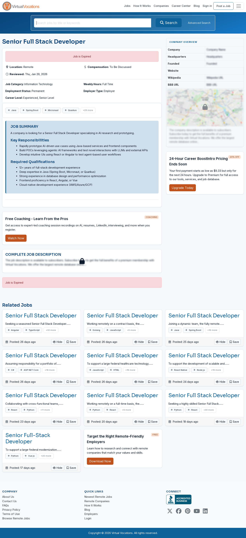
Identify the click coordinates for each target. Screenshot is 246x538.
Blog (197, 6)
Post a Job (223, 6)
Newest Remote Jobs (98, 496)
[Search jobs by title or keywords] (92, 23)
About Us (8, 496)
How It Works (142, 6)
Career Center (181, 6)
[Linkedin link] (205, 511)
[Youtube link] (196, 511)
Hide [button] (57, 341)
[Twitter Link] (170, 511)
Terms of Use (11, 514)
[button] (71, 342)
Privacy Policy (11, 509)
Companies (161, 6)
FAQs (5, 505)
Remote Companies (97, 501)
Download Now (100, 461)
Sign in (207, 6)
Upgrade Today (182, 188)
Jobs (127, 6)
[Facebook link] (178, 511)
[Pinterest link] (187, 511)
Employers (91, 514)
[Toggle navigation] (238, 6)
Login (87, 518)
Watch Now (16, 238)
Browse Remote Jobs (16, 518)
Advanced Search (199, 23)
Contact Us (9, 501)
